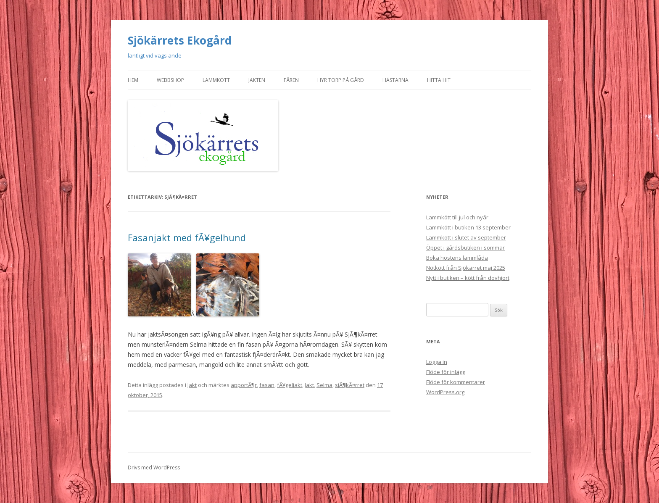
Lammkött (216, 80)
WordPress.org (445, 392)
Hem (133, 80)
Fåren (291, 80)
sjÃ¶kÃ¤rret (349, 385)
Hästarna (395, 80)
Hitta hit (439, 80)
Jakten (256, 80)
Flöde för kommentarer (455, 382)
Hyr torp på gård (340, 80)
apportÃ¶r (244, 385)
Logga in (436, 362)
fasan (266, 385)
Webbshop (170, 80)
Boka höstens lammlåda (457, 257)
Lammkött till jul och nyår (457, 217)
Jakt (192, 385)
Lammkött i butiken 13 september (468, 227)
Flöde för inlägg (445, 372)
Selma (324, 385)
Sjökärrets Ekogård (180, 40)
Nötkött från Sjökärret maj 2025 (465, 267)
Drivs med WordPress (154, 467)
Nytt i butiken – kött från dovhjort (467, 278)
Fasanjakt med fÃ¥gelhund (187, 237)
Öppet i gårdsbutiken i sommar (465, 247)
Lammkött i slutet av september (466, 237)
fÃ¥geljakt (289, 385)
